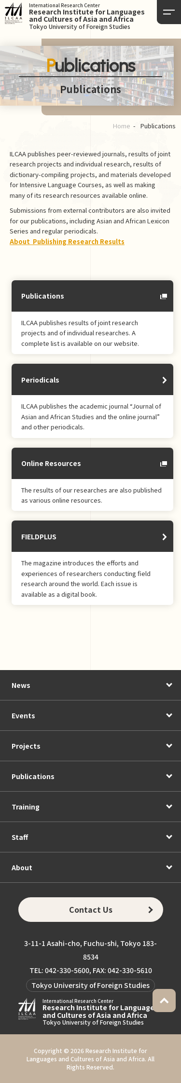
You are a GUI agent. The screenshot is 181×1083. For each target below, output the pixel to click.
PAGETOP (164, 1000)
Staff (20, 837)
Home (121, 125)
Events (23, 715)
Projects (26, 746)
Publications (42, 296)
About (22, 867)
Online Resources (51, 463)
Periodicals (40, 379)
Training (26, 806)
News (21, 685)
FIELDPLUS (38, 536)
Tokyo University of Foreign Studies (90, 985)
